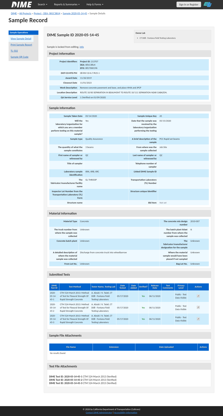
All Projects (25, 13)
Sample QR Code (20, 56)
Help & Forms (95, 4)
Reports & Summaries (67, 4)
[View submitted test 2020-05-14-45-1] (198, 296)
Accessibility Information (125, 412)
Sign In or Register (188, 4)
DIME (14, 13)
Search (42, 4)
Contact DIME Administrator (99, 412)
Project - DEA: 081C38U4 (47, 13)
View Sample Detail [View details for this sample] (21, 38)
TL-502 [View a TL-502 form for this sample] (14, 50)
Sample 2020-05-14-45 (75, 13)
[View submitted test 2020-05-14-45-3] (198, 319)
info (82, 46)
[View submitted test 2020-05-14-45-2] (198, 307)
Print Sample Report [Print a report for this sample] (21, 44)
